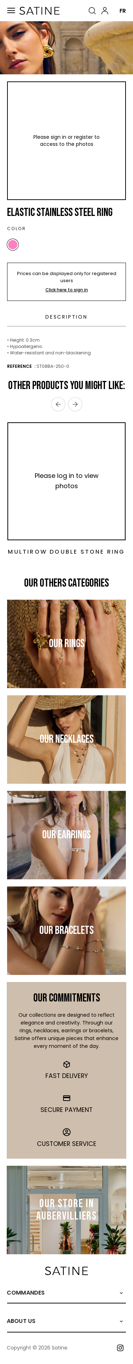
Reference (20, 366)
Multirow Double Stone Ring (66, 552)
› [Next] (75, 404)
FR (123, 11)
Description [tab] (66, 316)
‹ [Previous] (58, 404)
